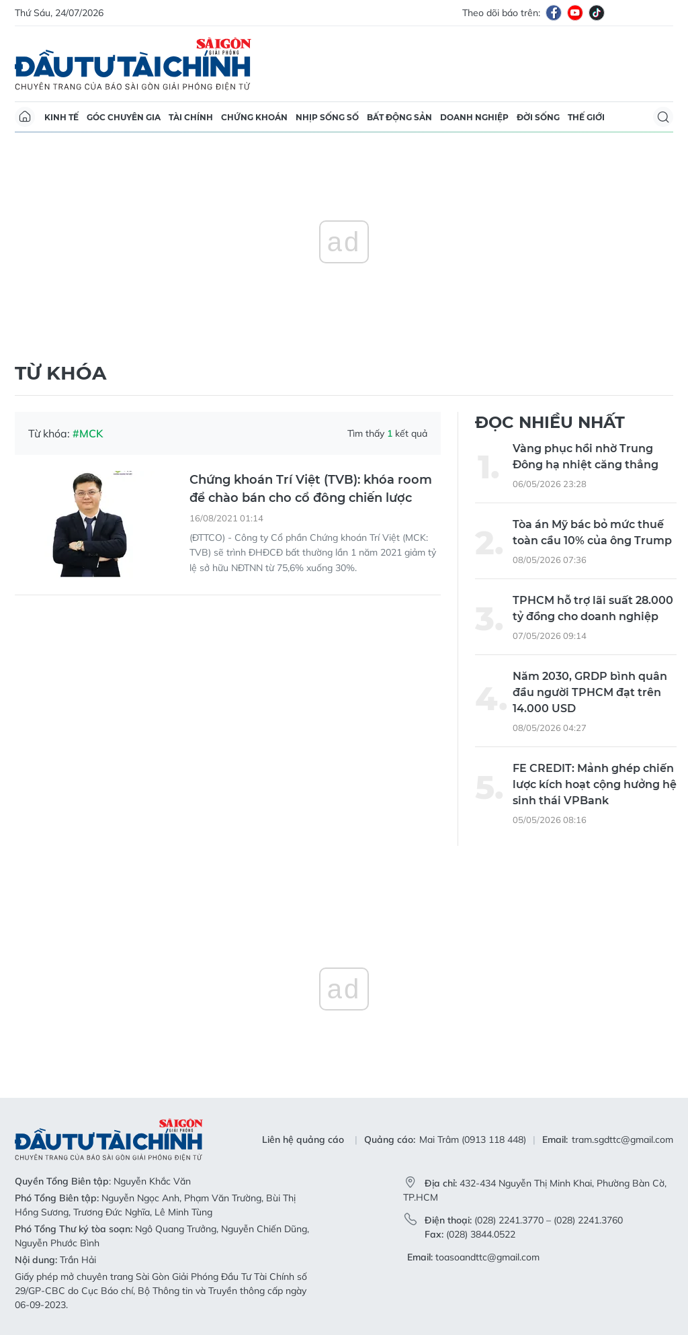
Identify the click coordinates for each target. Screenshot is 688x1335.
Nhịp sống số (327, 117)
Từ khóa (60, 372)
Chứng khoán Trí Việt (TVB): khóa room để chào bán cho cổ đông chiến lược (310, 488)
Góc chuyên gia (124, 117)
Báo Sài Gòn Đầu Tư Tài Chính (133, 64)
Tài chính (191, 117)
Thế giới (586, 117)
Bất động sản (399, 117)
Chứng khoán (254, 117)
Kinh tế (61, 117)
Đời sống (538, 117)
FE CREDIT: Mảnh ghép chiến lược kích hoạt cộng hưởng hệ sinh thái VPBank (595, 784)
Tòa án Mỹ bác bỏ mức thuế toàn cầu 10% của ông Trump (592, 532)
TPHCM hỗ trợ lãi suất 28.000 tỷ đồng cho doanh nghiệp (593, 608)
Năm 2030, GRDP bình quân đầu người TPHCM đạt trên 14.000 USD (590, 692)
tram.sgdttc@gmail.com (622, 1139)
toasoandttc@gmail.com (487, 1257)
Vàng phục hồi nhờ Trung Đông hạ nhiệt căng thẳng (585, 456)
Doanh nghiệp (474, 117)
